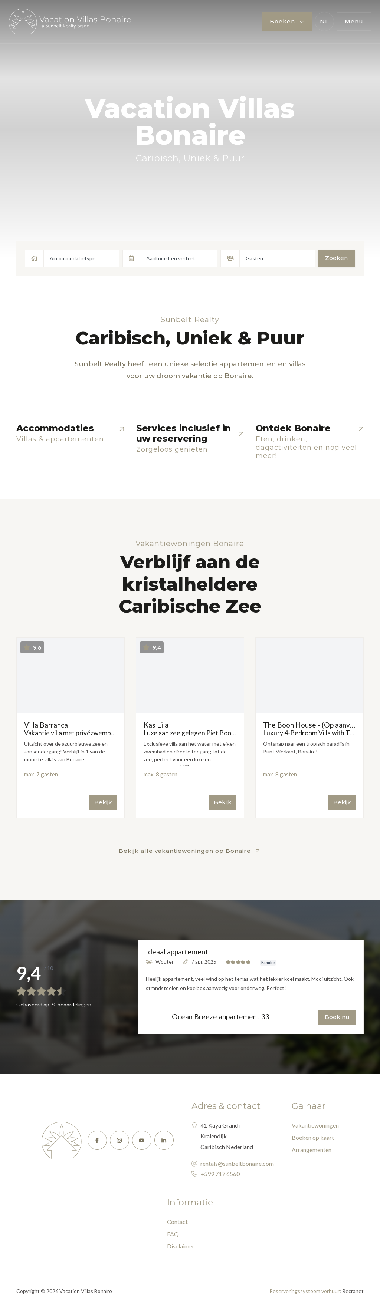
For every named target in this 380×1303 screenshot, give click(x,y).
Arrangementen (311, 1149)
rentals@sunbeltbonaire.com (237, 1163)
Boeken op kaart (313, 1137)
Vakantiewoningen (315, 1125)
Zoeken (336, 257)
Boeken (283, 21)
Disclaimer (180, 1246)
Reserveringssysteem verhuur (304, 1291)
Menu (354, 21)
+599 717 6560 (220, 1173)
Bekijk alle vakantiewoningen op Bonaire (186, 850)
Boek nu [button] (337, 1016)
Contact (177, 1221)
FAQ (173, 1233)
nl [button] (324, 21)
